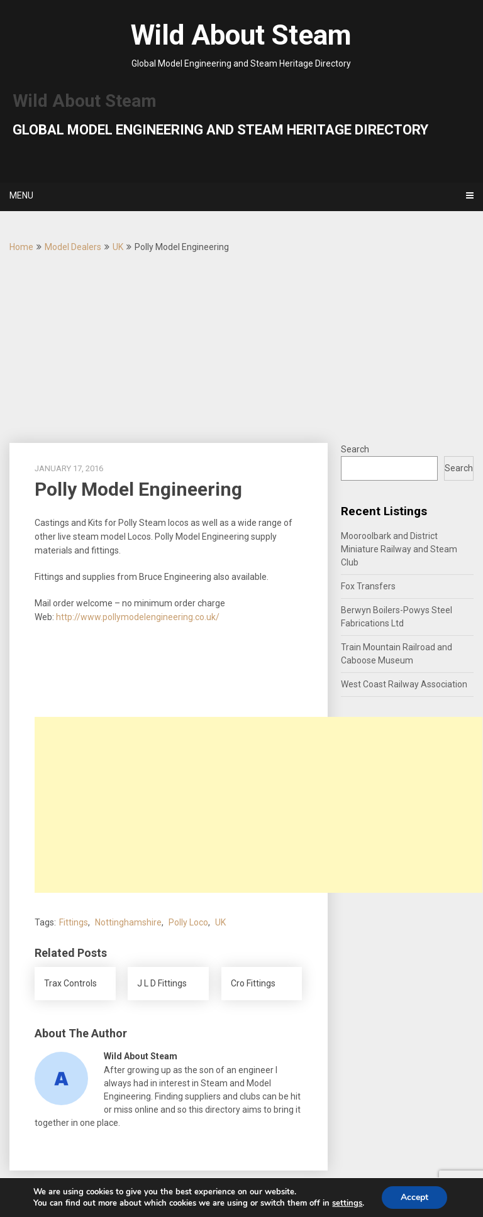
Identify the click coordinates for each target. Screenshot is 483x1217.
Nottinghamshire (128, 922)
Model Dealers (73, 247)
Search (355, 449)
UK (118, 247)
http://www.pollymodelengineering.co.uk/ (137, 617)
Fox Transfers (368, 586)
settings (347, 1203)
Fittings (73, 922)
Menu (21, 195)
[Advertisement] (241, 349)
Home (21, 247)
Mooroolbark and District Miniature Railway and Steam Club (399, 549)
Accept (414, 1197)
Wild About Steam (241, 35)
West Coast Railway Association (404, 684)
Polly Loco (188, 922)
